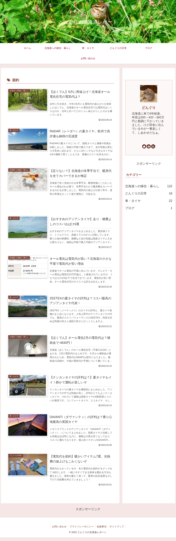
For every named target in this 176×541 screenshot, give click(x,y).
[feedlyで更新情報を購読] (149, 146)
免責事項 (102, 530)
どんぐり (149, 108)
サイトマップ (117, 530)
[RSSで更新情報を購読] (153, 146)
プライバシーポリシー (81, 530)
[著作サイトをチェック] (144, 146)
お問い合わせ (58, 530)
